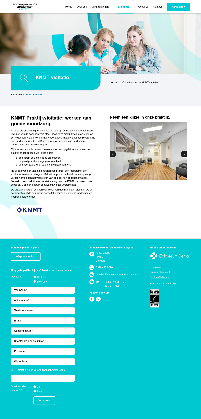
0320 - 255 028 (104, 267)
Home (68, 7)
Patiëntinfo (125, 7)
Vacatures (142, 7)
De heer (41, 277)
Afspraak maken (25, 256)
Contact (157, 7)
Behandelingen (102, 7)
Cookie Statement (160, 277)
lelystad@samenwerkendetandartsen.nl (118, 274)
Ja (38, 387)
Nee (39, 391)
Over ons (82, 7)
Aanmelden (178, 7)
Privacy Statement (160, 272)
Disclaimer (156, 267)
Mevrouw (42, 282)
